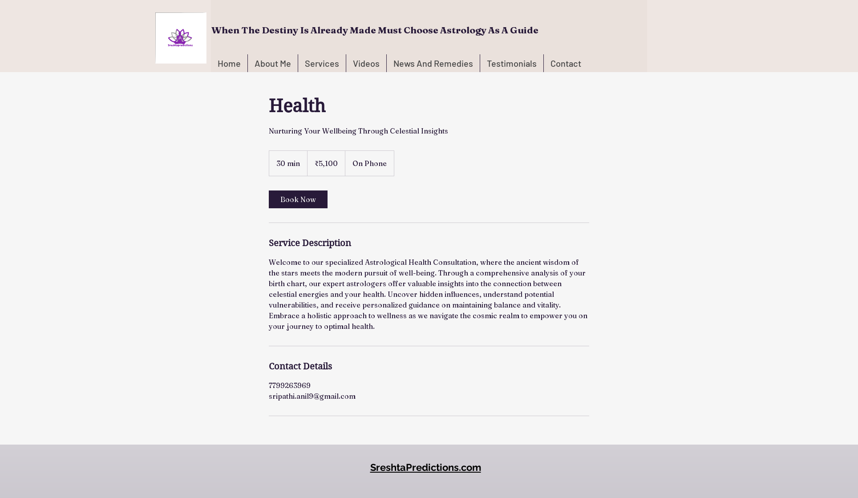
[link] (298, 199)
